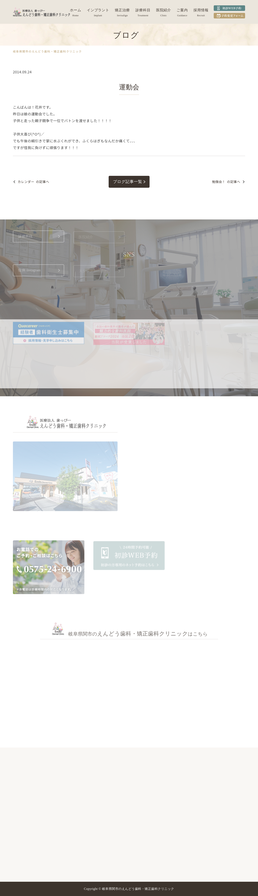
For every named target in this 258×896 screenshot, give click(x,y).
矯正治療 (122, 10)
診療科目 (143, 10)
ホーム (75, 10)
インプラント (98, 10)
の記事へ (33, 181)
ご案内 (182, 10)
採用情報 (201, 10)
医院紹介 (163, 10)
